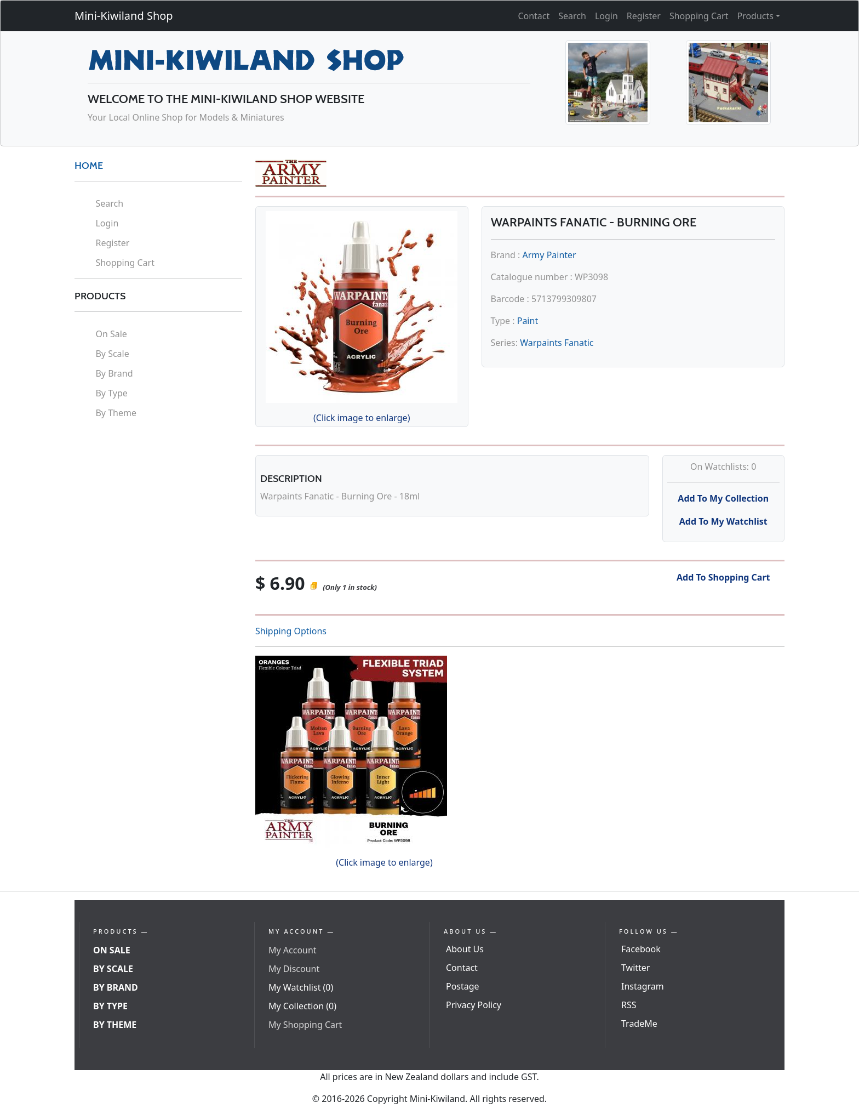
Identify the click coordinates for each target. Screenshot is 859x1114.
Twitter (635, 968)
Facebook (641, 949)
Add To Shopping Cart (723, 577)
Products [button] (755, 16)
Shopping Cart (699, 16)
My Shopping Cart (305, 1025)
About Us (465, 949)
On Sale (111, 334)
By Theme (115, 413)
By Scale (112, 354)
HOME (89, 166)
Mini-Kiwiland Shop (124, 15)
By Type (111, 393)
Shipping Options (291, 631)
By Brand (114, 373)
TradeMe (639, 1024)
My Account (292, 950)
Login (606, 16)
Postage (462, 986)
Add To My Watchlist (723, 521)
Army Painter (549, 255)
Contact (533, 16)
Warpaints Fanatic (556, 343)
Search (572, 16)
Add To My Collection (723, 498)
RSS (629, 1005)
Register (644, 16)
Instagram (642, 986)
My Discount (293, 969)
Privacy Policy (473, 1005)
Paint (527, 321)
